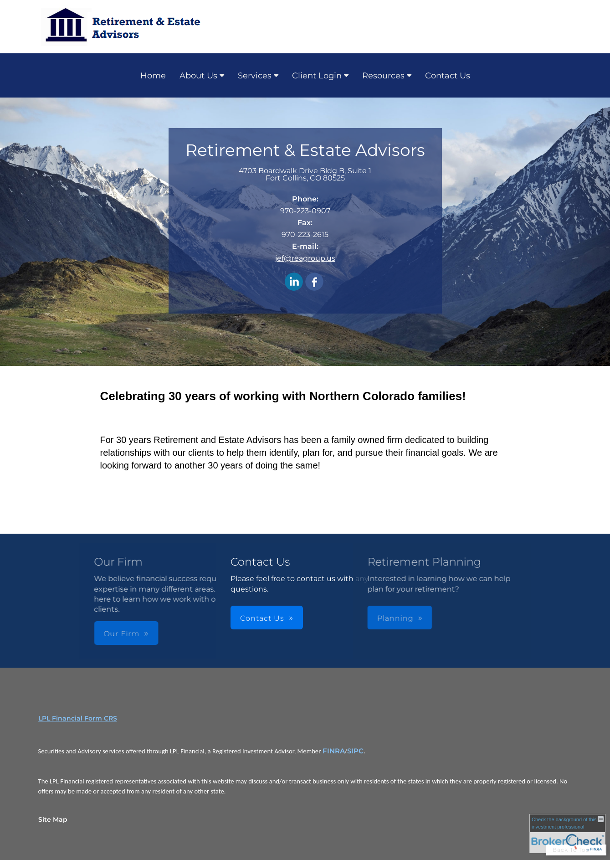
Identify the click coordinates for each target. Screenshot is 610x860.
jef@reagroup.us (305, 258)
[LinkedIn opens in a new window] (294, 282)
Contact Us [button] (262, 618)
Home (153, 76)
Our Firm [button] (161, 633)
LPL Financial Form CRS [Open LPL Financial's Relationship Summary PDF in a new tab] (77, 718)
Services (255, 76)
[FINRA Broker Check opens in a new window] (567, 833)
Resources (383, 76)
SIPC (355, 751)
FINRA (334, 751)
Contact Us (447, 76)
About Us (198, 76)
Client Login (317, 76)
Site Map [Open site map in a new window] (52, 819)
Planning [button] (356, 618)
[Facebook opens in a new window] (314, 282)
